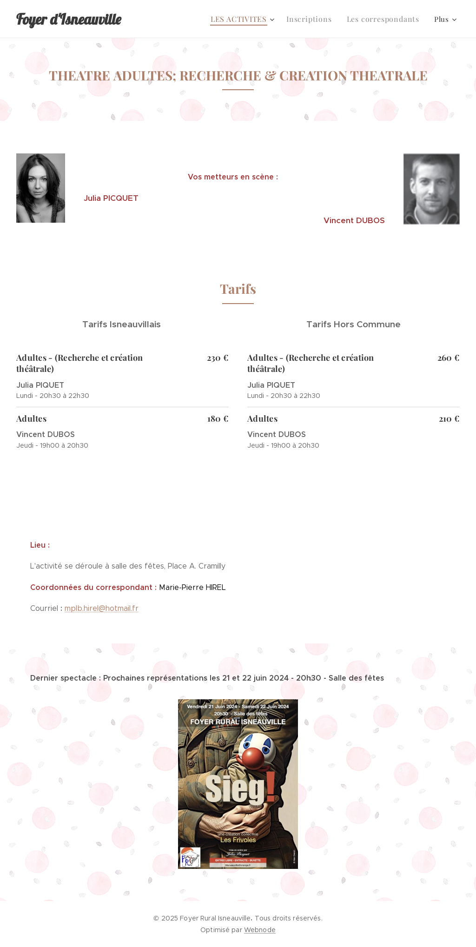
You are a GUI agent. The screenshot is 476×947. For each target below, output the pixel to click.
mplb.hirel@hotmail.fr (102, 608)
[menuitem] (250, 19)
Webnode (260, 930)
